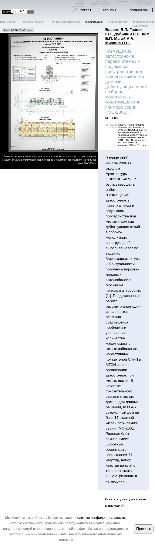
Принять (143, 529)
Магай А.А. (124, 38)
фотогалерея (78, 6)
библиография (93, 22)
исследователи (118, 22)
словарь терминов (143, 22)
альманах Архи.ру (33, 22)
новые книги (7, 22)
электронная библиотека (66, 22)
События (110, 10)
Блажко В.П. (116, 30)
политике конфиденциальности (100, 517)
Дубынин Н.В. (127, 34)
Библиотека (138, 10)
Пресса (85, 10)
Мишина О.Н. (117, 43)
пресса (81, 1)
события (80, 4)
